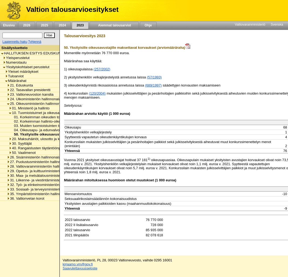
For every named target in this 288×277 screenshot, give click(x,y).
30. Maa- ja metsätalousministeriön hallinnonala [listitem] (46, 176)
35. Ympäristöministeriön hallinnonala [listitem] (38, 194)
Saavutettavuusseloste (80, 268)
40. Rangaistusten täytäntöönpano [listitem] (38, 148)
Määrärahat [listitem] (15, 81)
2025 (44, 25)
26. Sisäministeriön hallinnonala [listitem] (33, 157)
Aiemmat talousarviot (114, 25)
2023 (80, 25)
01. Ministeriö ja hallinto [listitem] (29, 108)
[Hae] (49, 35)
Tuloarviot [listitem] (14, 76)
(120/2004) (97, 93)
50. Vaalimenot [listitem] (22, 153)
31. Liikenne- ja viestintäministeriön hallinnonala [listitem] (46, 180)
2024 (62, 25)
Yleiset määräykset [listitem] (22, 72)
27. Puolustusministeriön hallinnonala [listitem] (38, 162)
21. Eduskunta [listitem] (20, 85)
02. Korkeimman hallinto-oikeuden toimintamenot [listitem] (51, 121)
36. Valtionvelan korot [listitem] (25, 198)
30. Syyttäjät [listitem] (20, 143)
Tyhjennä (34, 42)
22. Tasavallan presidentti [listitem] (28, 90)
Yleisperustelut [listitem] (16, 58)
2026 (26, 25)
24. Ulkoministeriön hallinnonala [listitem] (34, 99)
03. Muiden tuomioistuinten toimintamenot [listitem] (46, 126)
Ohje (148, 25)
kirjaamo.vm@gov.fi (78, 264)
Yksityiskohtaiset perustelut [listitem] (26, 67)
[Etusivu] (11, 10)
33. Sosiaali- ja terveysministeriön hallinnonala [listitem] (45, 189)
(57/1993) (154, 77)
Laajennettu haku (14, 42)
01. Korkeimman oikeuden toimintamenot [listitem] (45, 117)
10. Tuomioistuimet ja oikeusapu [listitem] (36, 113)
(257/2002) (102, 69)
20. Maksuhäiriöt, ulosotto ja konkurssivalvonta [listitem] (47, 139)
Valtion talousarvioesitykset (72, 9)
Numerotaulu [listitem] (14, 62)
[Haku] (22, 35)
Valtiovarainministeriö (250, 24)
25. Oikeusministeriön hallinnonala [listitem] (36, 104)
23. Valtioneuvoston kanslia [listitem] (30, 94)
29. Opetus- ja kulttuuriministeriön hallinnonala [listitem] (45, 171)
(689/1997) (153, 85)
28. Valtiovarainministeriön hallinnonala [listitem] (39, 166)
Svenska (277, 24)
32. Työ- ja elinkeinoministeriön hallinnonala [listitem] (43, 185)
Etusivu (9, 25)
